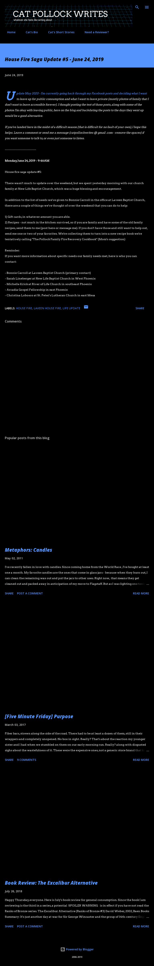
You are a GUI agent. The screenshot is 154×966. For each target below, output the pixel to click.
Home (9, 32)
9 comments (26, 760)
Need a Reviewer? (94, 32)
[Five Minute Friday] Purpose (39, 716)
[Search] (137, 7)
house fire (24, 308)
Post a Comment (30, 593)
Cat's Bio (29, 32)
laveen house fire (47, 308)
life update (71, 308)
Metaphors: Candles (28, 550)
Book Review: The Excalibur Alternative (51, 882)
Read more (141, 593)
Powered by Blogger (77, 949)
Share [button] (140, 308)
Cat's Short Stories (59, 32)
